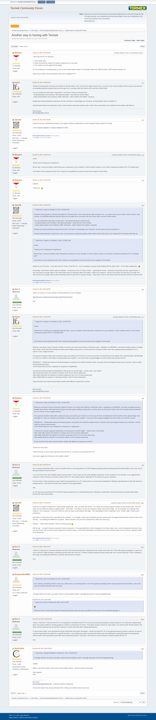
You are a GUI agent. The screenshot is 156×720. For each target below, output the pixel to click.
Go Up (13, 693)
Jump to (115, 702)
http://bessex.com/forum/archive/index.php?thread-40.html (52, 297)
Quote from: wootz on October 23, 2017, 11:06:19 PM (52, 402)
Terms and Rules (136, 715)
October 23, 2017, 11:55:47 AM (41, 154)
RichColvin (19, 648)
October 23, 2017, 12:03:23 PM (41, 180)
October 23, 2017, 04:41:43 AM (41, 52)
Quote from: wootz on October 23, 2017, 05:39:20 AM (52, 209)
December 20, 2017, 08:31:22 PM (42, 648)
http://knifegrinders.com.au (41, 113)
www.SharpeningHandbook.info (42, 684)
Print (142, 46)
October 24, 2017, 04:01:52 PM (41, 464)
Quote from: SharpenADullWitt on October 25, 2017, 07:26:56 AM (56, 653)
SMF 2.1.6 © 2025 (14, 715)
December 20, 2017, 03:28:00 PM (42, 619)
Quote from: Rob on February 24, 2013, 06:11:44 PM (52, 602)
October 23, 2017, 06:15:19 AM (41, 119)
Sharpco (18, 53)
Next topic (140, 40)
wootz (17, 82)
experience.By (58, 330)
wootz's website (56, 127)
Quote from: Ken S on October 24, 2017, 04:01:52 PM (52, 579)
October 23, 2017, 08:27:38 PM (41, 289)
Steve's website (43, 127)
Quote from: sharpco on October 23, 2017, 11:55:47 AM (53, 240)
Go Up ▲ (144, 715)
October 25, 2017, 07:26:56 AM (41, 574)
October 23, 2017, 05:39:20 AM (41, 82)
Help (129, 715)
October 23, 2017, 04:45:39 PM (41, 205)
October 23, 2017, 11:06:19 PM (41, 317)
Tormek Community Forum (26, 8)
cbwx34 (17, 120)
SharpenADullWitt (22, 574)
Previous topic (129, 40)
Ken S (60, 30)
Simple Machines (24, 715)
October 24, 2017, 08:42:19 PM (41, 546)
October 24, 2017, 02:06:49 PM (41, 398)
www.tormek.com (89, 21)
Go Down (14, 46)
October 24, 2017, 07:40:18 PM (41, 503)
